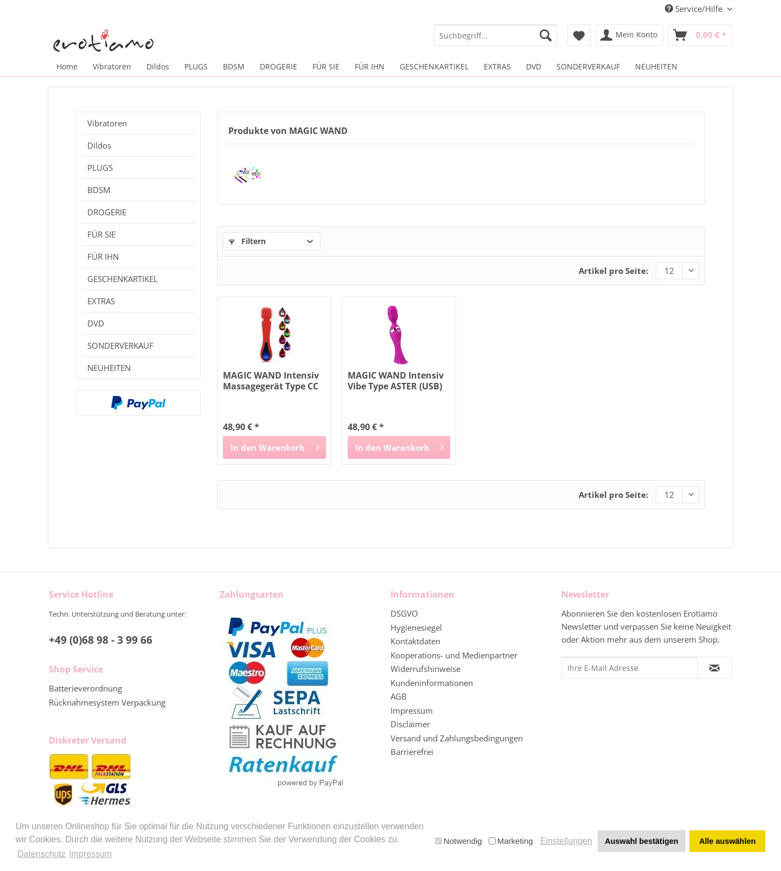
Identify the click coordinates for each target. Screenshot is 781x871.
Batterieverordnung (85, 688)
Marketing (511, 841)
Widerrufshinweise (425, 668)
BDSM (98, 189)
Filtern (247, 241)
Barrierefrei (411, 751)
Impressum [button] (90, 854)
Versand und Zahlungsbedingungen (456, 738)
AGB (398, 696)
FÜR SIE (101, 234)
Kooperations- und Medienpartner (453, 655)
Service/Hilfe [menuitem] (695, 8)
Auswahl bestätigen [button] (641, 841)
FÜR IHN (103, 256)
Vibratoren (107, 123)
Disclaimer (410, 724)
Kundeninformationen (431, 682)
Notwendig (458, 841)
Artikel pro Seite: (613, 270)
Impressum (411, 710)
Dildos (99, 145)
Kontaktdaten (415, 641)
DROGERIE (106, 212)
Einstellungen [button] (566, 841)
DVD (95, 323)
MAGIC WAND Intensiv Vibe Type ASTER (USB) (396, 381)
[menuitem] (495, 35)
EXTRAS (101, 301)
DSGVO (404, 613)
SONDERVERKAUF (120, 345)
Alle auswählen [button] (727, 841)
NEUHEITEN (109, 367)
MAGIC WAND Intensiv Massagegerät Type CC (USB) (271, 381)
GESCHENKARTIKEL (122, 278)
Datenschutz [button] (41, 854)
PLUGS (100, 167)
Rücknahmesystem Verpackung (107, 702)
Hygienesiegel (416, 627)
